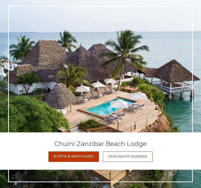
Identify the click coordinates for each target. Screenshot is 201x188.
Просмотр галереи (127, 156)
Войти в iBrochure (74, 156)
